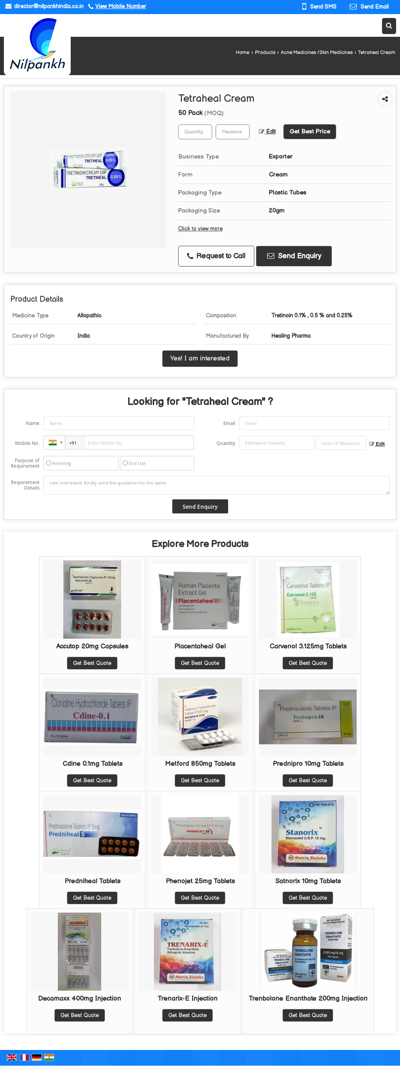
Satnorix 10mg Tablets (308, 881)
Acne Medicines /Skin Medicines (317, 53)
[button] (120, 6)
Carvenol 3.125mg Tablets (308, 646)
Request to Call (216, 256)
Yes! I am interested (200, 358)
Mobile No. (27, 443)
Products (265, 53)
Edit (267, 132)
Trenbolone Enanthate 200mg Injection (308, 999)
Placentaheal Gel (200, 646)
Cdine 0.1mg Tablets (92, 764)
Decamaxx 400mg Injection (79, 999)
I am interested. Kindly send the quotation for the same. (216, 485)
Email (229, 423)
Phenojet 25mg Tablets (200, 881)
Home (242, 53)
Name (32, 423)
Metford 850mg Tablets (200, 764)
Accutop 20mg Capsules (92, 646)
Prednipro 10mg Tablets (308, 764)
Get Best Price (309, 131)
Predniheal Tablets (92, 881)
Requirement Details (25, 485)
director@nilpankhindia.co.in (49, 6)
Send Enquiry (294, 256)
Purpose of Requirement (25, 463)
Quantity (225, 443)
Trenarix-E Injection (187, 999)
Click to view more (200, 229)
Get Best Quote (92, 663)
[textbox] (233, 131)
